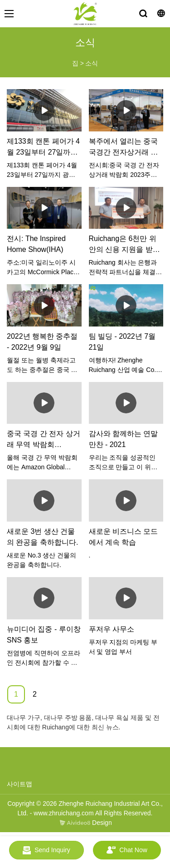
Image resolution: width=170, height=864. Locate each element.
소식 (91, 63)
